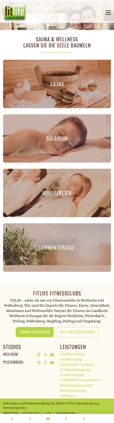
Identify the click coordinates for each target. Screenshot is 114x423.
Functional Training (77, 364)
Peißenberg (13, 362)
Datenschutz (32, 413)
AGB (48, 413)
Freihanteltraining (75, 370)
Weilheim (10, 354)
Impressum (10, 413)
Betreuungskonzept (76, 385)
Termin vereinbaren (34, 332)
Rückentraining (73, 391)
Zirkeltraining (72, 375)
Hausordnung (65, 413)
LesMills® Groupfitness (80, 380)
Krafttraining (71, 359)
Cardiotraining (72, 354)
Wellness (67, 396)
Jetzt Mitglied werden (77, 332)
